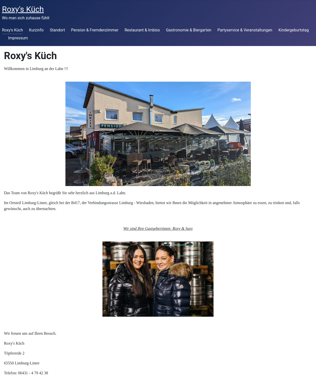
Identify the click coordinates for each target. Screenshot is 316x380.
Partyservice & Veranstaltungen (244, 30)
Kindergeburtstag (293, 30)
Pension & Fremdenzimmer (94, 30)
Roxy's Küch (12, 30)
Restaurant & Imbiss (142, 30)
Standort (57, 30)
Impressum (18, 38)
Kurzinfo (36, 30)
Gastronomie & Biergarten (188, 30)
